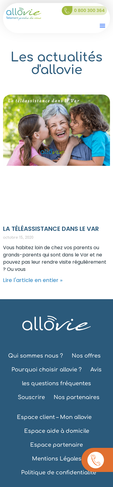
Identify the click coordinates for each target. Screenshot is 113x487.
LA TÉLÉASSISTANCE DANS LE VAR (51, 229)
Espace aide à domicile (56, 431)
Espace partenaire (56, 445)
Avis (96, 370)
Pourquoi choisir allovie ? (46, 370)
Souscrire (31, 397)
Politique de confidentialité (58, 473)
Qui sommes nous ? (35, 356)
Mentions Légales (56, 459)
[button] (102, 25)
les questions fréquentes (56, 383)
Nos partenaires (76, 397)
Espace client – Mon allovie (54, 417)
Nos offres (86, 356)
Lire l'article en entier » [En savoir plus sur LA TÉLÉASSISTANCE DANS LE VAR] (33, 280)
